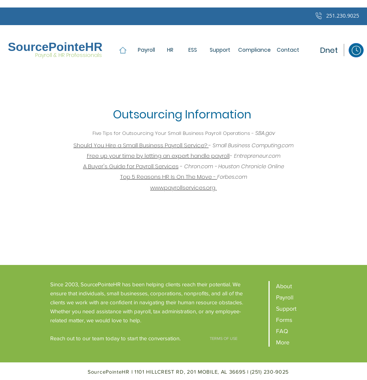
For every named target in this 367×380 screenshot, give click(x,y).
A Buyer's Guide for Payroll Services (131, 166)
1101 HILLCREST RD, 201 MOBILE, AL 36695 (190, 372)
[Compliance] (254, 50)
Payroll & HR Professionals (68, 55)
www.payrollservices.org (183, 187)
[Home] (122, 50)
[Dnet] (329, 50)
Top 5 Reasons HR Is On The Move (166, 177)
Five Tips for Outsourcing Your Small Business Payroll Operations (171, 133)
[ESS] (192, 50)
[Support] (220, 50)
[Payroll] (146, 50)
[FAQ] (296, 331)
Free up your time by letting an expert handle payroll (158, 156)
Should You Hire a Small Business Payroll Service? (141, 145)
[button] (288, 50)
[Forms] (296, 320)
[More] (296, 342)
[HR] (170, 50)
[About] (296, 286)
